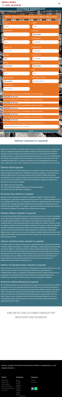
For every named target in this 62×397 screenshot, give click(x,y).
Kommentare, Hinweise (39, 77)
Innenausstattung (8, 77)
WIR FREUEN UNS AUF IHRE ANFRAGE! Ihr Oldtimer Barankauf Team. (23, 123)
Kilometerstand (36, 47)
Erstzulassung (36, 38)
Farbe (5, 69)
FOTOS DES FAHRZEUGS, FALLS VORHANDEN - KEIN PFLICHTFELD (23, 94)
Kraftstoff (6, 55)
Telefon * (34, 23)
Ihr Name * (6, 23)
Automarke (35, 30)
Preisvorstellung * (8, 85)
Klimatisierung (36, 62)
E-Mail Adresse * (8, 30)
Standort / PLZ (7, 47)
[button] (59, 3)
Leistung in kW (36, 55)
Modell (5, 38)
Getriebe (5, 62)
